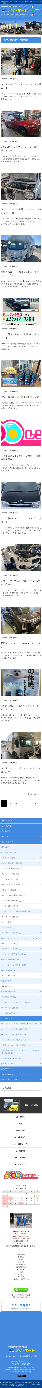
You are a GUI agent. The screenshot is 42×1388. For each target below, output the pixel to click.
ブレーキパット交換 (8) (9, 917)
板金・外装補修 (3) (8, 970)
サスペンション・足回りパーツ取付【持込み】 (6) (19, 1024)
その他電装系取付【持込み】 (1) (12, 1058)
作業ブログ (20, 1164)
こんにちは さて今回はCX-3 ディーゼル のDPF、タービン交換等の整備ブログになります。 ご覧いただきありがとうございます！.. (21, 158)
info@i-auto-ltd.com (21, 1236)
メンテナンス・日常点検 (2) (11, 933)
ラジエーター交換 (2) (8, 890)
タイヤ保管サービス (20, 1144)
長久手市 (21, 1262)
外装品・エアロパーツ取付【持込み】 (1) (15, 1045)
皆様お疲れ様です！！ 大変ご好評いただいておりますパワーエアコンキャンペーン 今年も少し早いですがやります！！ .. (21, 717)
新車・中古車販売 (21, 1105)
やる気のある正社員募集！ (21, 1306)
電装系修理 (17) (6, 981)
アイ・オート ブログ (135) (10, 1079)
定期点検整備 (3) (7, 1074)
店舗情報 (20, 1151)
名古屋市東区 (21, 1269)
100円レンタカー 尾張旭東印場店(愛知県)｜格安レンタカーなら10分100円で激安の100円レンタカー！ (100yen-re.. (21, 346)
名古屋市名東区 (21, 1264)
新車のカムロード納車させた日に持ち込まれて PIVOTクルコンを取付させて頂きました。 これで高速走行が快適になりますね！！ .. (20, 780)
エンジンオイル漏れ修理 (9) (11, 901)
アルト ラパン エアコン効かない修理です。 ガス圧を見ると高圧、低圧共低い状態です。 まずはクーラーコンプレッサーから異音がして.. (21, 221)
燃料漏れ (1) (5, 831)
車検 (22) (4, 836)
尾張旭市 (21, 1257)
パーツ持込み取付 (20, 1137)
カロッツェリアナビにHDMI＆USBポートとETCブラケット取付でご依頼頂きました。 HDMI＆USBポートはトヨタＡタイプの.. (21, 655)
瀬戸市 (21, 1259)
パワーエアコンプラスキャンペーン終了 (21, 397)
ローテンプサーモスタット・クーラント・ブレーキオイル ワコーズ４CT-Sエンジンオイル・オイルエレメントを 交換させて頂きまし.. (21, 592)
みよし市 (21, 1274)
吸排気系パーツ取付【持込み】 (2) (13, 1034)
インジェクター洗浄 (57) (10, 868)
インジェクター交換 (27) (10, 874)
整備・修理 (20, 1130)
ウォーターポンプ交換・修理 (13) (13, 895)
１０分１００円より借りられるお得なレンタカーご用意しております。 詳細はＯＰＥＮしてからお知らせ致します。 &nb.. (20, 467)
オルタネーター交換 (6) (9, 1008)
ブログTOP (6, 821)
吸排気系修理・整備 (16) (10, 959)
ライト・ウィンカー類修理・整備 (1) (14, 965)
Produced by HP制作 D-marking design (21, 1386)
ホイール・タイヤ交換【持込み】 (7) (14, 1029)
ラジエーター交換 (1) (8, 858)
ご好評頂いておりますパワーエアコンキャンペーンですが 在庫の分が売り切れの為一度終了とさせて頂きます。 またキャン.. (21, 405)
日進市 (21, 1272)
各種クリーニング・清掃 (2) (11, 949)
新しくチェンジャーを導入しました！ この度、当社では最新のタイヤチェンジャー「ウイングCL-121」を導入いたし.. (21, 96)
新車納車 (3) (5, 1069)
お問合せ (20, 1158)
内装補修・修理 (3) (8, 991)
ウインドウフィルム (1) (9, 943)
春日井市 (21, 1277)
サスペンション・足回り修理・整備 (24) (15, 911)
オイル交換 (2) (6, 927)
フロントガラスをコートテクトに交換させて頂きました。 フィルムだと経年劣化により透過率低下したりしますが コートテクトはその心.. (21, 530)
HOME (20, 1117)
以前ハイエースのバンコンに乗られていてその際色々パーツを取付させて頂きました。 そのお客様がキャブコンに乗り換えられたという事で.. (21, 283)
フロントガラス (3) (8, 976)
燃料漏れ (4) (5, 847)
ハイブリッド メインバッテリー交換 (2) (15, 1002)
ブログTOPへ (33, 794)
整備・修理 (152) (7, 842)
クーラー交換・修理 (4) (9, 906)
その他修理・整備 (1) (8, 997)
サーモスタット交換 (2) (9, 879)
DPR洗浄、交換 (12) (8, 852)
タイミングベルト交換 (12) (10, 884)
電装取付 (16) (6, 986)
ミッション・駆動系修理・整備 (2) (13, 954)
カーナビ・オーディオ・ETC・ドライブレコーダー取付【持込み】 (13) (20, 1052)
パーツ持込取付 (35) (8, 1018)
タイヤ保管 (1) (6, 826)
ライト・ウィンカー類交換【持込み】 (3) (15, 1040)
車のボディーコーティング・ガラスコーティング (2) (19, 938)
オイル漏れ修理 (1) (8, 1013)
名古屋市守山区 (21, 1267)
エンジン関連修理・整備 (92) (11, 863)
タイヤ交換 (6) (6, 922)
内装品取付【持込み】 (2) (10, 1064)
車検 (20, 1124)
